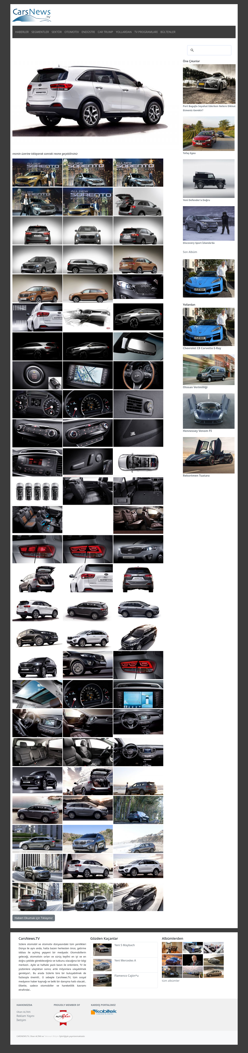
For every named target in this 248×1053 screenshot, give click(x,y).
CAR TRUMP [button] (105, 32)
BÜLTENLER (167, 32)
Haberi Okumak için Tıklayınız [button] (34, 918)
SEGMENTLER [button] (40, 32)
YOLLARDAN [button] (124, 32)
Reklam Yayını (25, 1016)
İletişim (21, 1020)
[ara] (208, 50)
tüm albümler (170, 981)
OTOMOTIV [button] (71, 32)
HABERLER (22, 32)
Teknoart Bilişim (51, 1036)
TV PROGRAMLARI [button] (146, 32)
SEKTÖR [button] (57, 32)
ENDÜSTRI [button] (88, 32)
